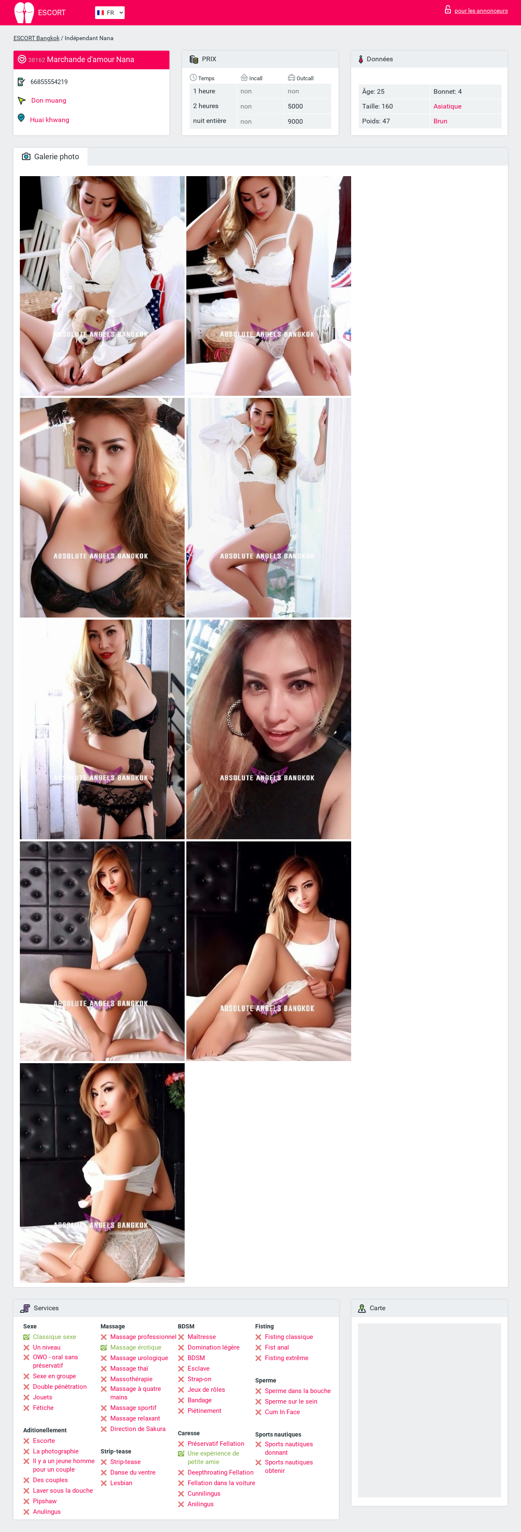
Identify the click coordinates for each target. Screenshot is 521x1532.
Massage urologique (139, 1358)
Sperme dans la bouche (298, 1391)
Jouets (42, 1397)
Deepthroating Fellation (221, 1472)
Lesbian (121, 1483)
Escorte (44, 1441)
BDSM (196, 1358)
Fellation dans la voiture (221, 1483)
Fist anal (277, 1347)
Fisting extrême (286, 1358)
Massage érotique (135, 1347)
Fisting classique (289, 1337)
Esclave (199, 1368)
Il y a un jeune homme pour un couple (64, 1465)
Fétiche (43, 1408)
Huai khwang (43, 118)
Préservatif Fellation (216, 1444)
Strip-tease (125, 1462)
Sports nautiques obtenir (289, 1467)
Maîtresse (202, 1337)
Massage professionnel (143, 1337)
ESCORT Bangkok (37, 38)
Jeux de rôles (206, 1389)
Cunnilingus (204, 1493)
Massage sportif (133, 1408)
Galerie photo (50, 156)
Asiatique (447, 106)
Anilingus (201, 1504)
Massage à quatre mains (135, 1393)
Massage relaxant (135, 1418)
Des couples (50, 1480)
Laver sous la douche (63, 1490)
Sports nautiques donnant (289, 1448)
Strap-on (199, 1379)
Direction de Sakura (138, 1429)
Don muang (42, 100)
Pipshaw (45, 1501)
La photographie (56, 1451)
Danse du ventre (132, 1472)
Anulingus (47, 1512)
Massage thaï (129, 1368)
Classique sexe (54, 1337)
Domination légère (214, 1347)
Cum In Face (282, 1412)
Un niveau (46, 1347)
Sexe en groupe (54, 1376)
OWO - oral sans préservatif (55, 1361)
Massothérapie (131, 1379)
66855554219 (49, 82)
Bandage (200, 1400)
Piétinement (204, 1411)
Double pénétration (60, 1387)
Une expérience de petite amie (213, 1458)
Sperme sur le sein (291, 1401)
